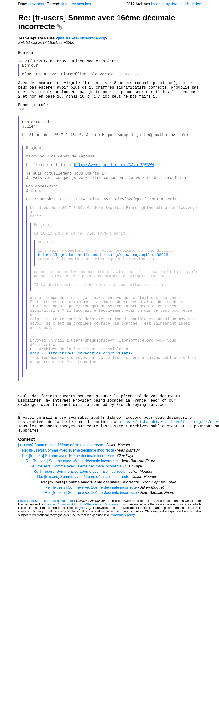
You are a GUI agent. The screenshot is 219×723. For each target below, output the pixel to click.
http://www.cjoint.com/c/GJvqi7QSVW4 (114, 189)
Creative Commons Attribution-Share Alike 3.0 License (81, 588)
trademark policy (123, 598)
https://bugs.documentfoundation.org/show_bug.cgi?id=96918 (103, 299)
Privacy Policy (27, 584)
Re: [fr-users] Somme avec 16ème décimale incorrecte (68, 534)
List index (193, 4)
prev (32, 4)
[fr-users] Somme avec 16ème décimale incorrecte (60, 529)
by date (157, 4)
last (88, 4)
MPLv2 (84, 591)
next (40, 4)
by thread (174, 4)
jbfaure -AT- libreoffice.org (81, 38)
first (64, 4)
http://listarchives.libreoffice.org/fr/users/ (81, 419)
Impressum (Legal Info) (57, 584)
